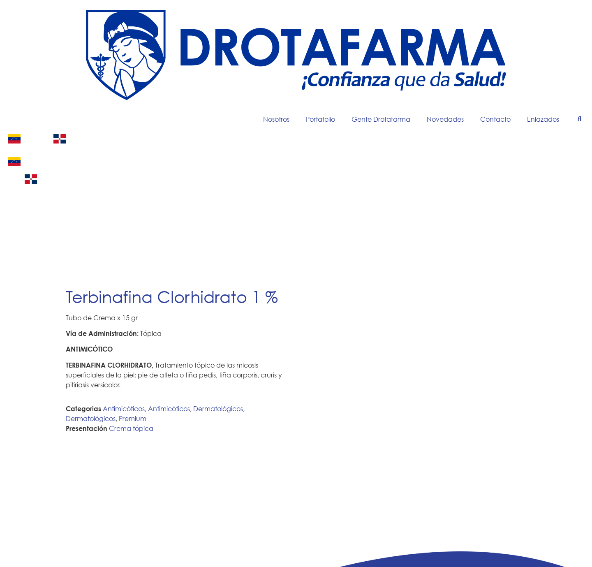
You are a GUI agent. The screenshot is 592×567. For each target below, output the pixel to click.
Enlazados (543, 119)
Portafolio (320, 119)
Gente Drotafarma (381, 119)
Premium (132, 418)
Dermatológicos (218, 408)
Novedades (445, 119)
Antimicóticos (124, 408)
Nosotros (276, 119)
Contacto (495, 119)
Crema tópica (131, 428)
